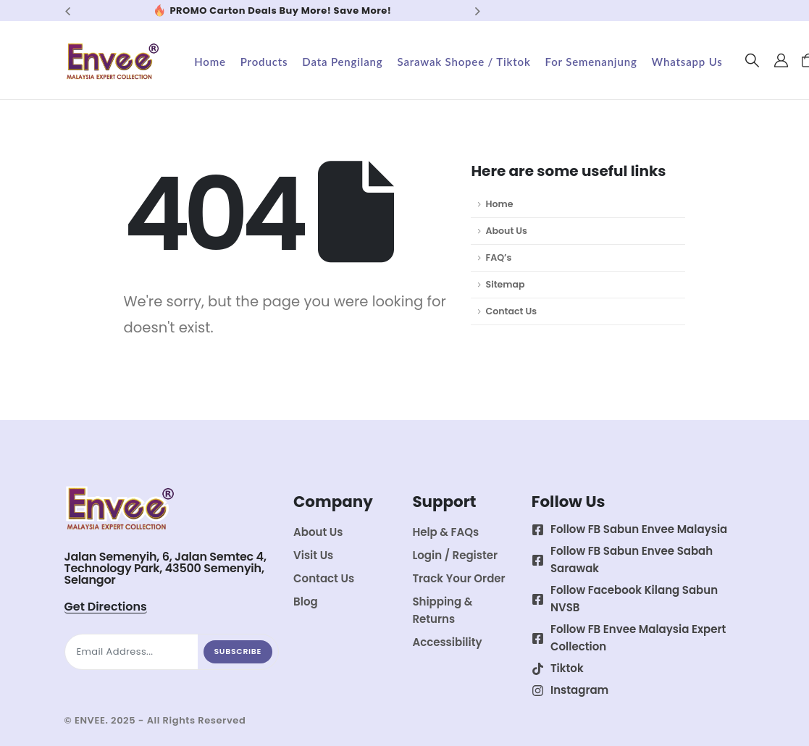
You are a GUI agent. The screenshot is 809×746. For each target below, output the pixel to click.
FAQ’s (498, 257)
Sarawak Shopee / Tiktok (464, 61)
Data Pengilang (342, 61)
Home (210, 61)
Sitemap (504, 284)
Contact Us (511, 311)
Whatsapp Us (687, 61)
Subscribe (238, 651)
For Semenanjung (591, 61)
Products (264, 61)
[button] (752, 61)
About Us (506, 231)
